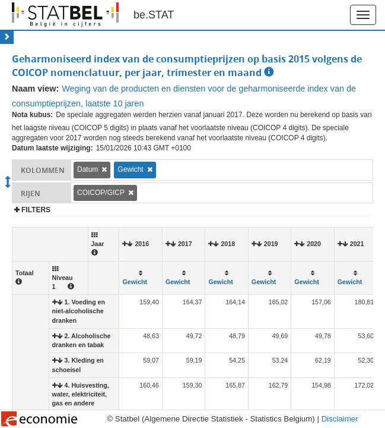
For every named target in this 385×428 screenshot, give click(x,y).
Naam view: (35, 88)
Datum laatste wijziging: (52, 148)
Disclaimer (340, 418)
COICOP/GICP (101, 192)
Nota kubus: (32, 115)
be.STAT (153, 15)
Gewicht (130, 169)
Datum (87, 169)
